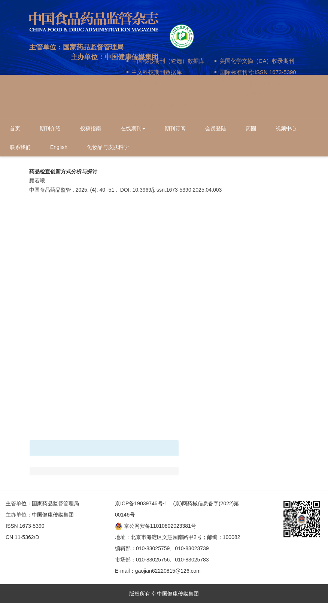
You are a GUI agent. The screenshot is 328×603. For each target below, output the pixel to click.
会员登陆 (215, 128)
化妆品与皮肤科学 (108, 147)
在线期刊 (133, 128)
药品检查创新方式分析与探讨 (63, 171)
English (58, 147)
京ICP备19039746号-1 (141, 503)
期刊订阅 (175, 128)
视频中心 (286, 128)
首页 (15, 128)
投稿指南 (90, 128)
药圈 (251, 128)
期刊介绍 (50, 128)
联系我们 (20, 147)
